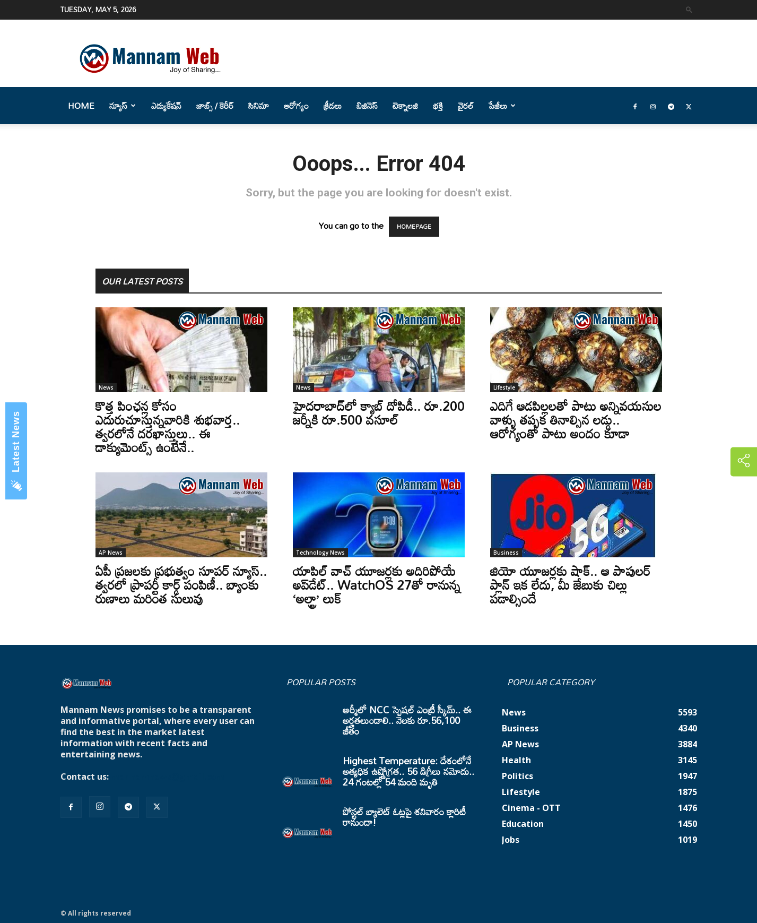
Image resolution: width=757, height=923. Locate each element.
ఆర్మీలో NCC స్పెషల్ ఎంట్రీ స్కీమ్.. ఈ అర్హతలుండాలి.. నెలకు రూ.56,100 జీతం (407, 720)
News (106, 387)
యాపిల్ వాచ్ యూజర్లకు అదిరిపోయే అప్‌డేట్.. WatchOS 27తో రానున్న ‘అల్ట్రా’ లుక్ (376, 584)
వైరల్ (466, 105)
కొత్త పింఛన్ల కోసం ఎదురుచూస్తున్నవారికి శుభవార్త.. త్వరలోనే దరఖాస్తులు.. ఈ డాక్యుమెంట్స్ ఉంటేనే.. (167, 426)
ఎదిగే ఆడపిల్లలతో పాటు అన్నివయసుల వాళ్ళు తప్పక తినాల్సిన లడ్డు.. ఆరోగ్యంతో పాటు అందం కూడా (576, 419)
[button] (689, 9)
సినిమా (258, 105)
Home (81, 105)
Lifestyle (504, 387)
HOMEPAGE (414, 226)
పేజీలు (502, 105)
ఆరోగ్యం (296, 105)
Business (506, 552)
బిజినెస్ (367, 105)
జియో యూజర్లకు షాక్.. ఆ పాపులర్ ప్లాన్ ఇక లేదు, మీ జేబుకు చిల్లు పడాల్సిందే (570, 584)
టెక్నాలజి (405, 105)
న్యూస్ (122, 105)
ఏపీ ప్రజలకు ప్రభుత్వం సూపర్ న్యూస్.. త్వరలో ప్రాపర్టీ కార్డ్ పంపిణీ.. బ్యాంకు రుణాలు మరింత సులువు (181, 584)
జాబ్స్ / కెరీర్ (214, 105)
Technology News (320, 552)
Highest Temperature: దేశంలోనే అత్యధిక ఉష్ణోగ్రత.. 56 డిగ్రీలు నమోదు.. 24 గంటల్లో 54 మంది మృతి (408, 771)
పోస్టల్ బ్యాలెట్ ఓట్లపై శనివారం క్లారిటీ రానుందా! (404, 817)
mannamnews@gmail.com (167, 776)
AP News (111, 552)
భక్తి (438, 105)
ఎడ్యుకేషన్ (166, 105)
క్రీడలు (333, 105)
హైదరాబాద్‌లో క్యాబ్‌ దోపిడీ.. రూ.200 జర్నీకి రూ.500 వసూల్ (379, 412)
